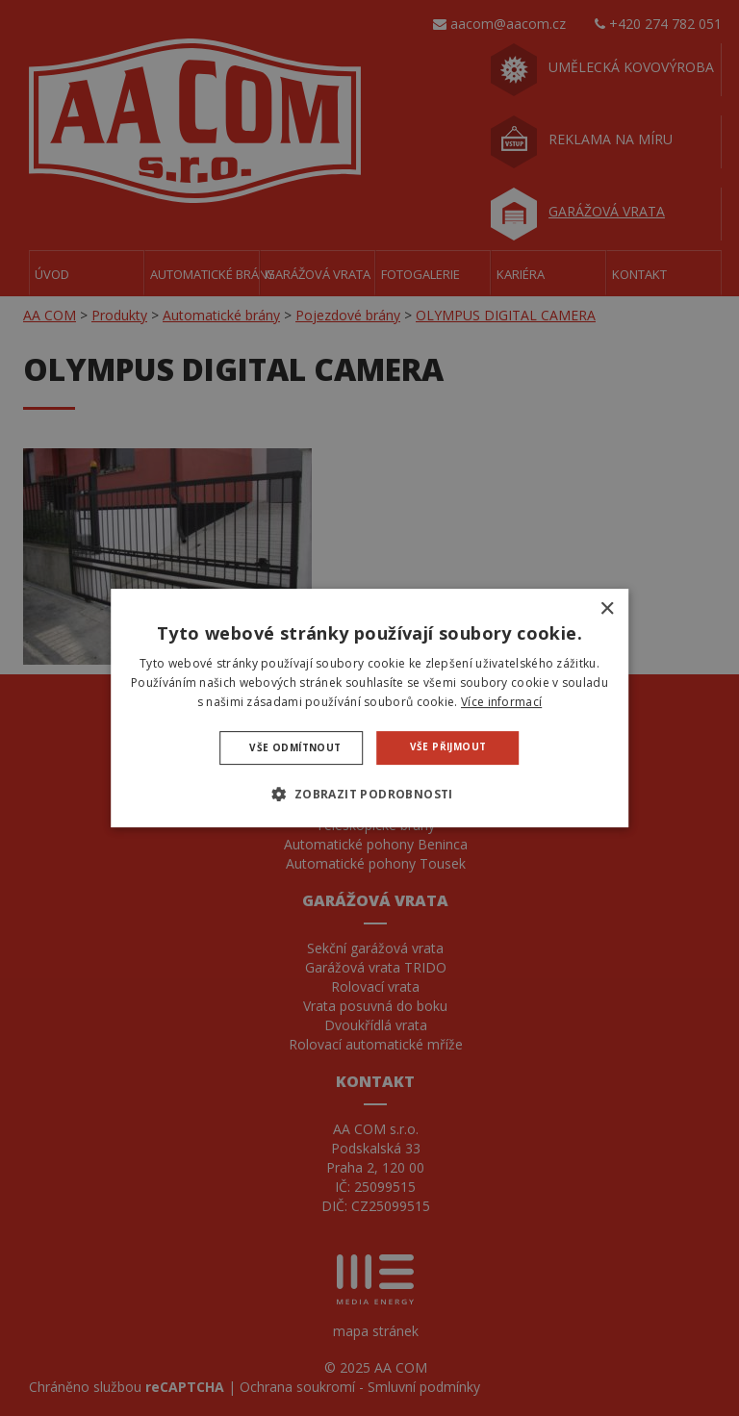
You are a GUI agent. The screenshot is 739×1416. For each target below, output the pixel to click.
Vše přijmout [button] (448, 746)
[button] (369, 793)
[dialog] (369, 708)
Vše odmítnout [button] (295, 747)
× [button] (606, 609)
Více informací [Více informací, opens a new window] (501, 702)
